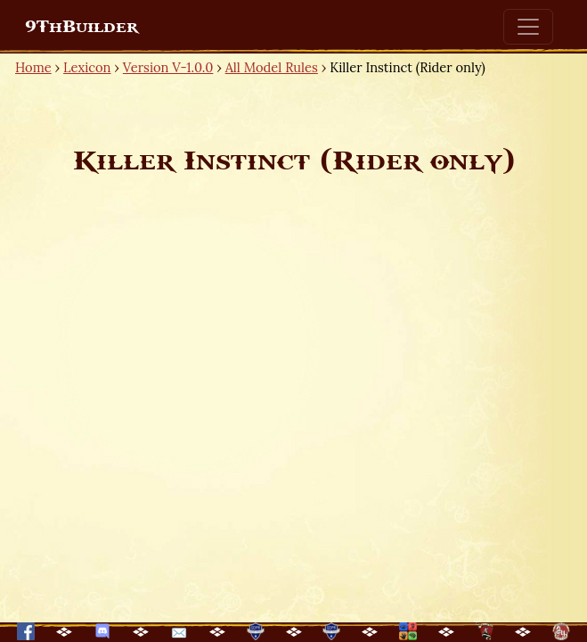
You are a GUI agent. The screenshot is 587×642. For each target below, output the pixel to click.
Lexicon (86, 67)
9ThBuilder (81, 27)
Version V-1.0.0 (168, 67)
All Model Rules (271, 67)
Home (33, 67)
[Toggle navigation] (528, 27)
